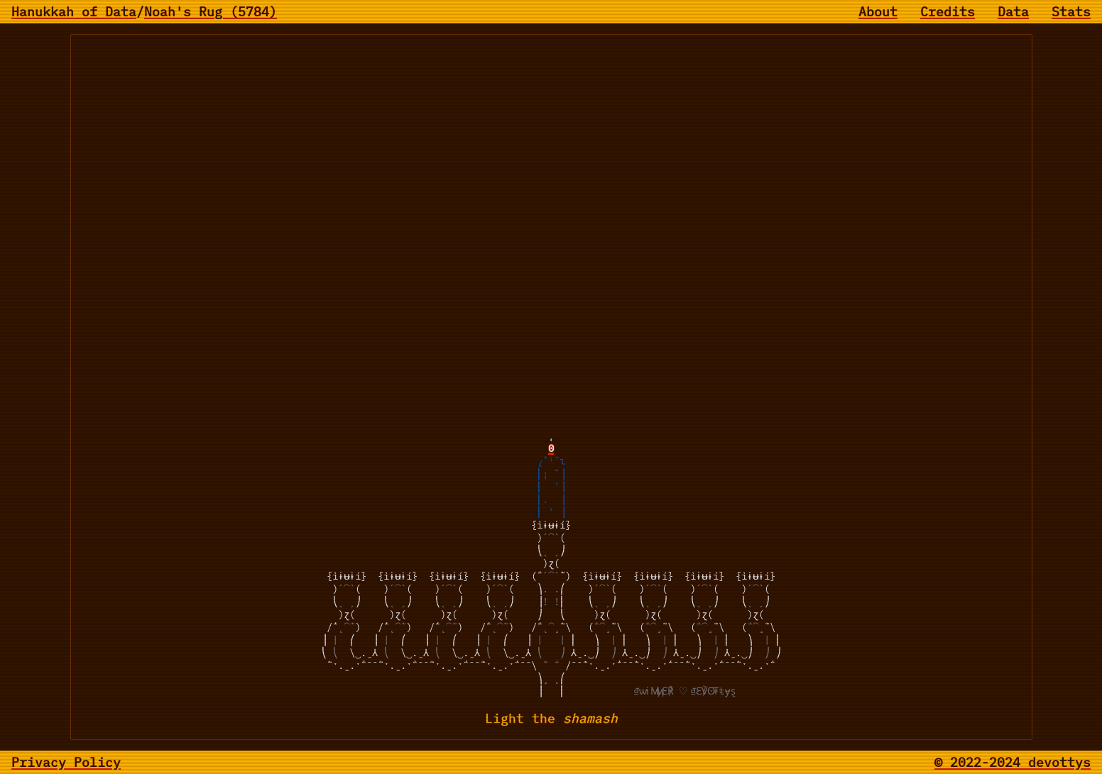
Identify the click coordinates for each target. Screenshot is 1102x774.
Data (1013, 12)
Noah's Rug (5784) (210, 12)
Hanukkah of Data (73, 12)
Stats (1071, 12)
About (878, 12)
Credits (947, 12)
